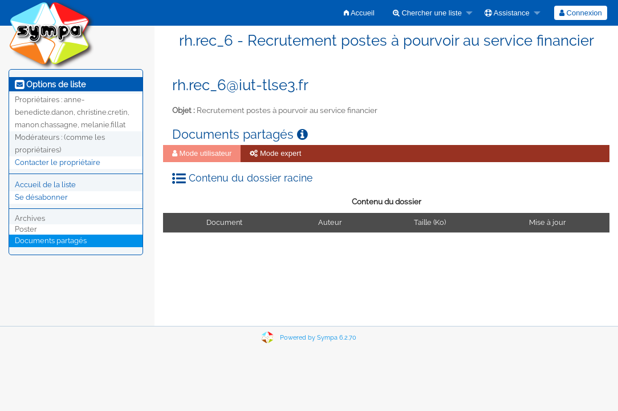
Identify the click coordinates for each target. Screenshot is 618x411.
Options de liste (50, 84)
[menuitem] (359, 13)
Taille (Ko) (430, 222)
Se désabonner (41, 197)
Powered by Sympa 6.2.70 (318, 337)
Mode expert (275, 153)
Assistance (507, 13)
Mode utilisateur (201, 153)
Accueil (359, 13)
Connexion (580, 13)
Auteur (329, 222)
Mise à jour (547, 222)
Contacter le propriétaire (57, 162)
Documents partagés (51, 240)
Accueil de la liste (45, 184)
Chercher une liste (427, 13)
